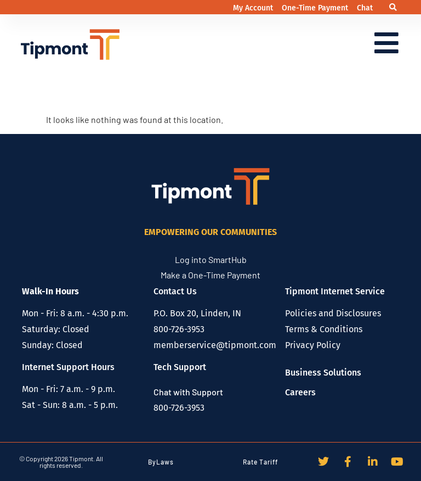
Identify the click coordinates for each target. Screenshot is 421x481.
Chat (365, 8)
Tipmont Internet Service (335, 291)
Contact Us (175, 291)
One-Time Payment (316, 8)
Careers (300, 392)
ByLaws (161, 462)
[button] (393, 7)
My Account (254, 8)
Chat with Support (188, 392)
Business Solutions (323, 372)
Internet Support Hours (68, 367)
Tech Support (179, 367)
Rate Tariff (260, 462)
